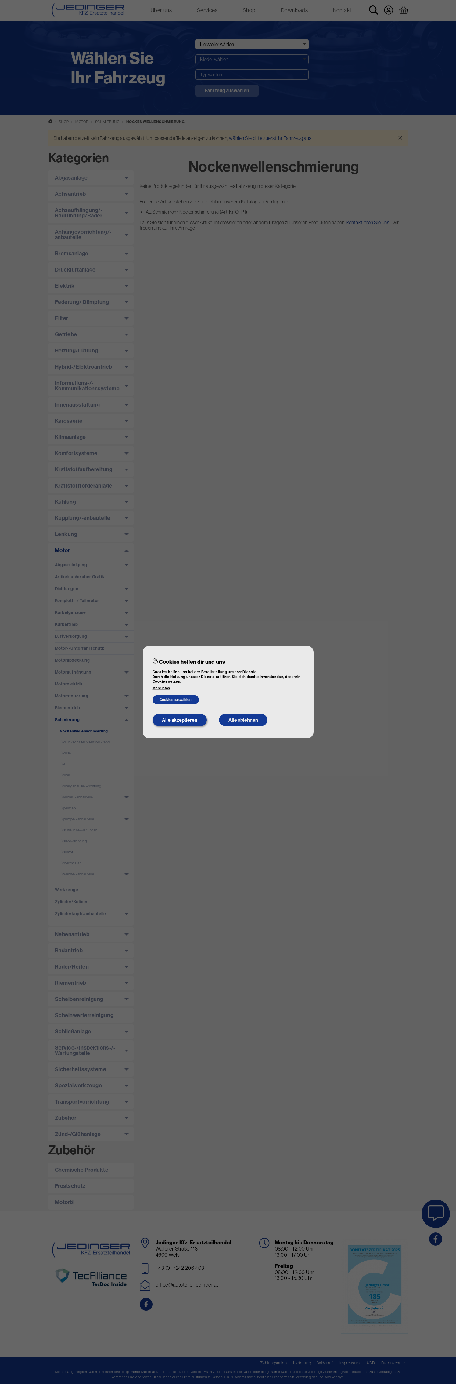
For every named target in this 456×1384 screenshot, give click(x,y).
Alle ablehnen (243, 720)
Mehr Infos (161, 688)
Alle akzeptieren (179, 720)
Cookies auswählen (176, 700)
